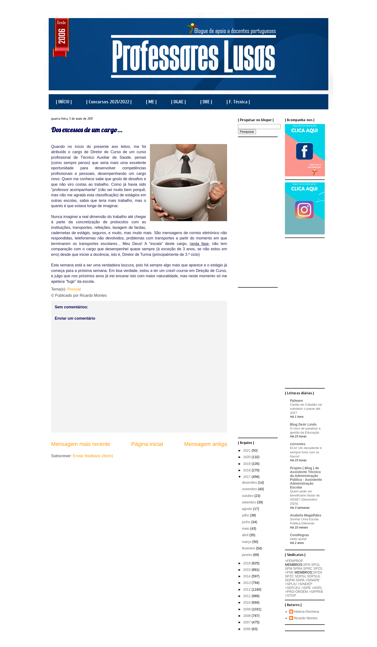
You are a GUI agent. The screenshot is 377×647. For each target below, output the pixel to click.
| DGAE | (178, 102)
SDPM (290, 580)
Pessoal (74, 289)
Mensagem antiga (205, 444)
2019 (247, 464)
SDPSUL (314, 576)
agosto (247, 509)
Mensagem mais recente (80, 444)
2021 (247, 450)
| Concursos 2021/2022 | (109, 102)
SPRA (297, 568)
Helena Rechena (306, 612)
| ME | (151, 102)
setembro (249, 502)
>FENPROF (294, 561)
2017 (247, 477)
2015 (247, 570)
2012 (247, 589)
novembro (250, 489)
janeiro (247, 555)
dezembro (250, 482)
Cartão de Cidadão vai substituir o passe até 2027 (306, 409)
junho (246, 522)
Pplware (296, 401)
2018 (247, 470)
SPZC (289, 576)
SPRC (307, 568)
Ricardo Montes (306, 618)
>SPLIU (291, 584)
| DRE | (206, 102)
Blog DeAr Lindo (303, 424)
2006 (247, 629)
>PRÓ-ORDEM (296, 592)
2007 (247, 622)
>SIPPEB (316, 592)
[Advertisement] (257, 211)
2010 (247, 602)
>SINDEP (305, 584)
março (247, 542)
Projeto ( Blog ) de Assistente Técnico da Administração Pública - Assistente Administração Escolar (306, 477)
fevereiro (249, 548)
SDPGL (300, 576)
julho (246, 515)
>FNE (289, 572)
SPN (306, 565)
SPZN (317, 572)
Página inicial (147, 444)
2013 (247, 583)
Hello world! (298, 539)
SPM (288, 568)
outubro (248, 496)
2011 (247, 596)
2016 (247, 563)
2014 (247, 576)
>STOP (290, 595)
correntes (297, 444)
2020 (247, 457)
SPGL (315, 565)
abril (245, 535)
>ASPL (317, 588)
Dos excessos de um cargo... (86, 129)
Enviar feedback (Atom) (93, 456)
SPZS (317, 568)
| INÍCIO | (64, 102)
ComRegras (299, 535)
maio (246, 528)
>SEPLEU (292, 588)
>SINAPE (312, 580)
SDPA (300, 580)
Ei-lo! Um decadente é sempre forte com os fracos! (306, 452)
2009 (247, 609)
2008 (247, 616)
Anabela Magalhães (305, 515)
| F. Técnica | (238, 102)
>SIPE (306, 588)
